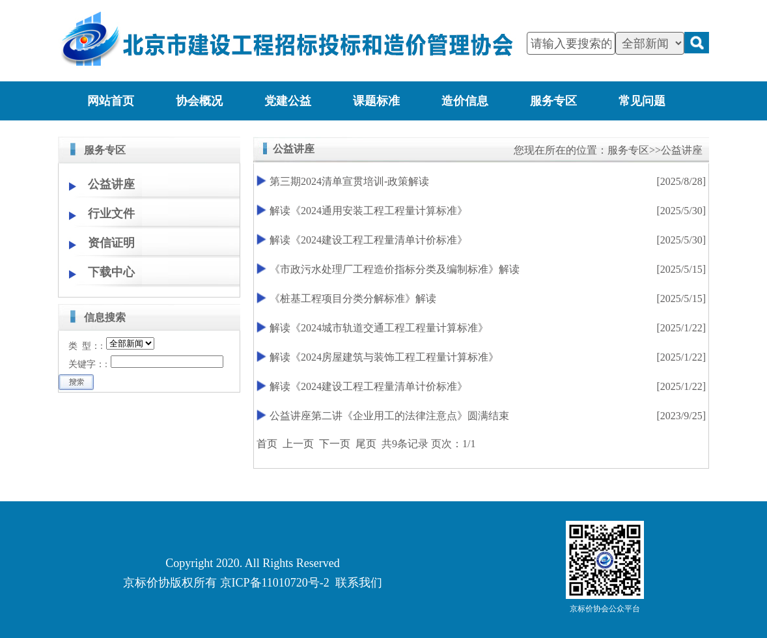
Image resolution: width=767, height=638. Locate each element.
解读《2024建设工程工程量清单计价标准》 (368, 239)
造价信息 (464, 100)
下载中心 (111, 272)
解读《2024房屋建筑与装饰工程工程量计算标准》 (384, 357)
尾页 (366, 443)
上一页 (298, 443)
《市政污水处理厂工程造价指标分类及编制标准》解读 (395, 269)
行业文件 (111, 213)
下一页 (334, 443)
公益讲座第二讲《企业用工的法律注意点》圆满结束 (389, 415)
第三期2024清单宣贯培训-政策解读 (349, 181)
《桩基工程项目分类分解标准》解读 (353, 298)
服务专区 (553, 100)
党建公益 (287, 100)
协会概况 (199, 100)
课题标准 (376, 100)
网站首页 (110, 100)
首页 (267, 443)
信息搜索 (105, 317)
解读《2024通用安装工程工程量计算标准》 (368, 210)
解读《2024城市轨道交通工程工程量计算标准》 (379, 327)
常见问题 (642, 100)
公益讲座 (111, 184)
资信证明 (111, 242)
